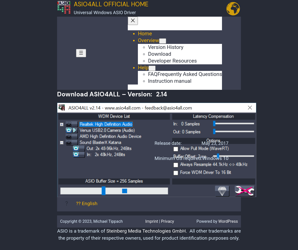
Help (143, 68)
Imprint (151, 221)
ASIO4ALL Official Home (111, 4)
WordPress (228, 221)
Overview (148, 40)
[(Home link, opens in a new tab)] (64, 12)
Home (145, 34)
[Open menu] (81, 53)
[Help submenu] (152, 68)
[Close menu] (133, 21)
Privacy (167, 221)
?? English (86, 203)
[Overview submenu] (162, 41)
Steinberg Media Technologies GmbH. (146, 231)
